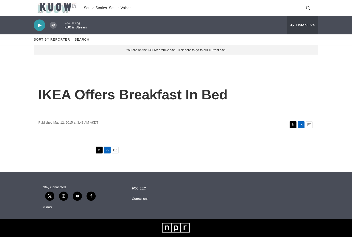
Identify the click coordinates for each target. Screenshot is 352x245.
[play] (39, 33)
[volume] (53, 33)
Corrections (140, 207)
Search (82, 48)
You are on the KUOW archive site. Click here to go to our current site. (176, 58)
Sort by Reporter (52, 48)
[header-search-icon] (311, 12)
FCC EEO (139, 196)
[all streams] (302, 33)
